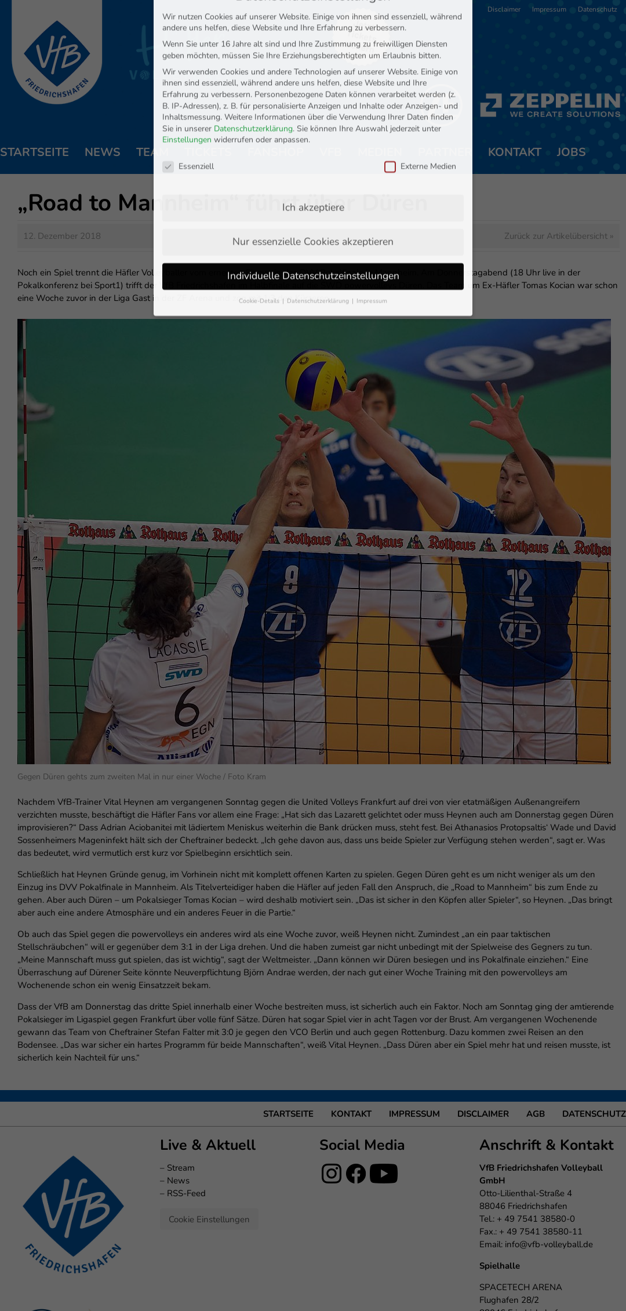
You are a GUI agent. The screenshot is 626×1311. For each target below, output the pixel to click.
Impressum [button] (371, 254)
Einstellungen (187, 93)
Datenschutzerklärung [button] (319, 254)
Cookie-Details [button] (260, 254)
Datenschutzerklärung (253, 82)
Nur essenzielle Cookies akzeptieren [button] (313, 195)
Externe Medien (420, 120)
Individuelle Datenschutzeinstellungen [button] (313, 230)
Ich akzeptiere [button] (313, 161)
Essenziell (188, 120)
